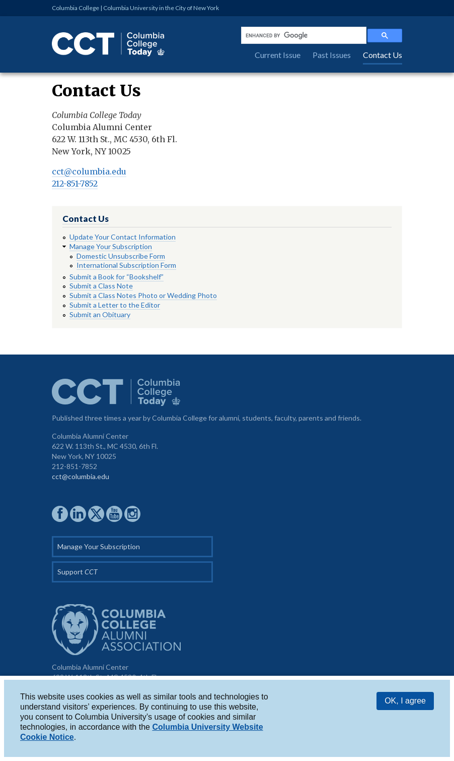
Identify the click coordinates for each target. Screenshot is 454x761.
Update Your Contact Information (122, 236)
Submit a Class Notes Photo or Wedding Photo (143, 295)
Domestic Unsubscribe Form (121, 256)
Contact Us (382, 55)
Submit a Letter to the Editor (114, 305)
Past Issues (332, 55)
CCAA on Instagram (132, 514)
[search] (303, 35)
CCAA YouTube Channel (114, 514)
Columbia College (75, 8)
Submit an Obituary (99, 314)
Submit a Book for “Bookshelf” (116, 276)
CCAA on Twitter (96, 514)
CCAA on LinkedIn (78, 514)
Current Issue (277, 55)
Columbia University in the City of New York (161, 8)
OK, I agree (405, 700)
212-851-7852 (75, 184)
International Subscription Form (126, 265)
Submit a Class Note (101, 285)
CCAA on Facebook (60, 514)
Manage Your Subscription (110, 246)
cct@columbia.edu (89, 171)
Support (77, 571)
